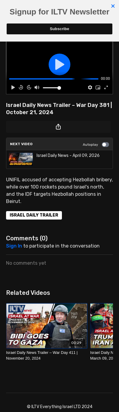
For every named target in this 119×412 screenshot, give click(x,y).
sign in (14, 246)
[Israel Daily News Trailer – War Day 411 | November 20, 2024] (47, 355)
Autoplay (96, 144)
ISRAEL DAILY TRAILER (34, 215)
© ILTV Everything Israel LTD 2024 (59, 407)
